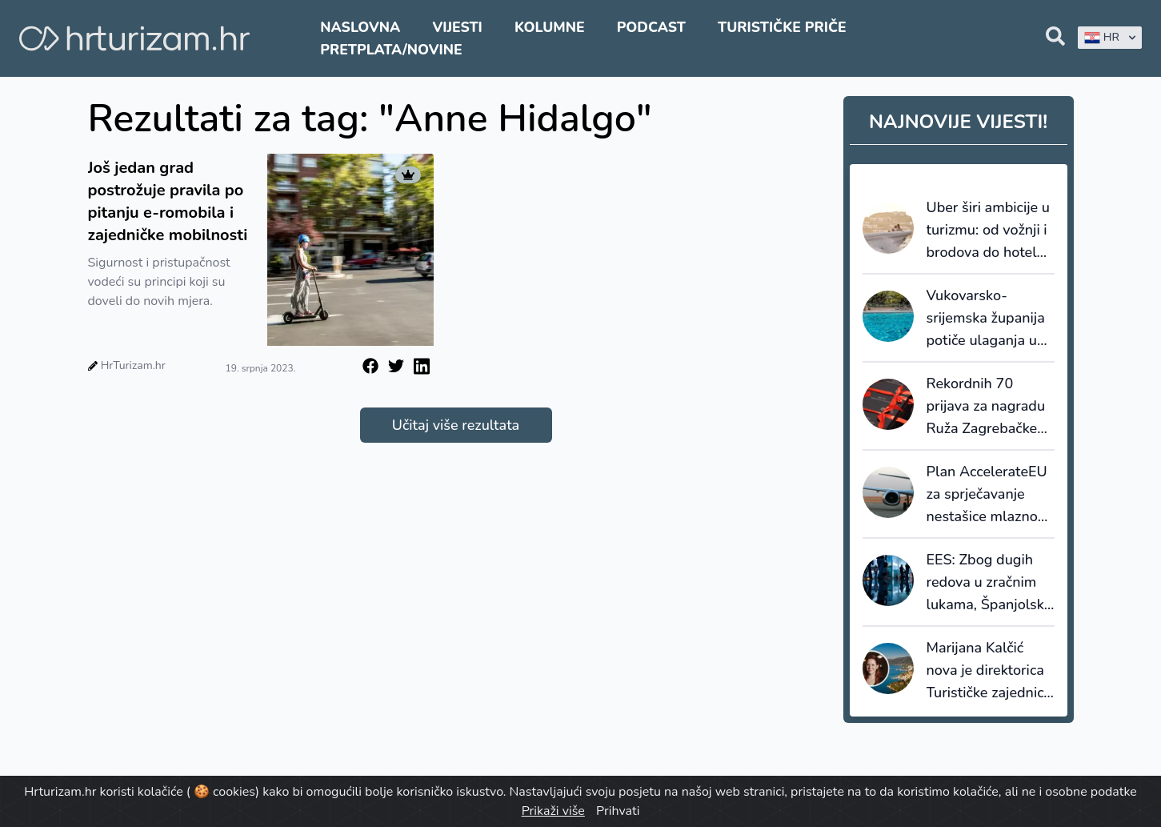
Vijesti (457, 27)
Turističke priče (782, 27)
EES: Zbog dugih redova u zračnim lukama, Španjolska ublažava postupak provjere (989, 583)
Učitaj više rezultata (455, 425)
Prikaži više (553, 811)
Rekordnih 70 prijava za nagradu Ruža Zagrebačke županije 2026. (986, 407)
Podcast (651, 27)
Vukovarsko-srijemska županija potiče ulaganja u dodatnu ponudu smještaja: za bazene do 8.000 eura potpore (986, 318)
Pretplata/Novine (391, 49)
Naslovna (360, 27)
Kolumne (549, 27)
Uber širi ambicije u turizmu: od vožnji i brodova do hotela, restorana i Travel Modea (988, 230)
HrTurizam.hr (133, 365)
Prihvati (617, 811)
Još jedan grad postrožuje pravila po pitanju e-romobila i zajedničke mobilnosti (168, 201)
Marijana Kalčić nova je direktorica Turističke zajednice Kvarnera (989, 671)
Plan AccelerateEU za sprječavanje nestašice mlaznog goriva (987, 495)
